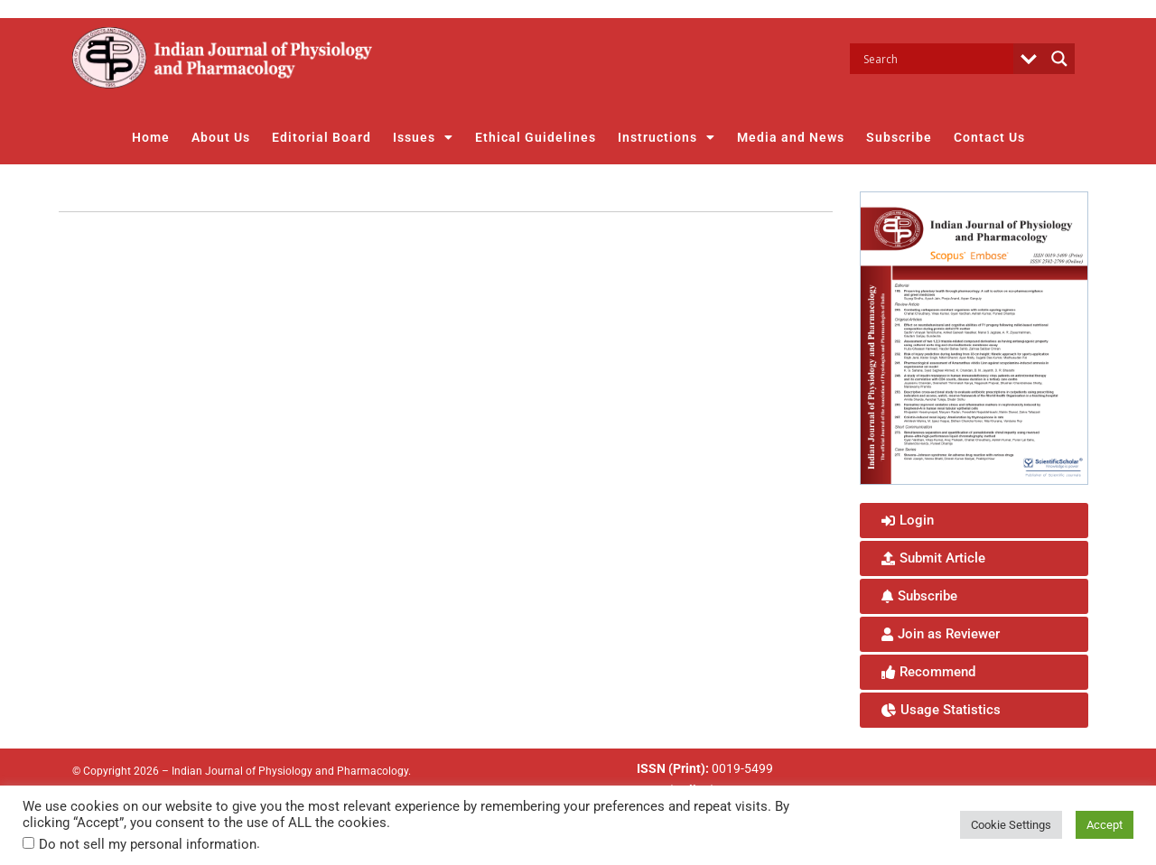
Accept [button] (1104, 825)
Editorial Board (321, 137)
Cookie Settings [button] (1011, 825)
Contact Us (989, 137)
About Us (220, 137)
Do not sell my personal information (147, 844)
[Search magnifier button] (1059, 58)
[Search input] (936, 58)
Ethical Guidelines (535, 137)
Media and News (790, 137)
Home (151, 137)
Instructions (666, 137)
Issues (423, 137)
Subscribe (899, 137)
